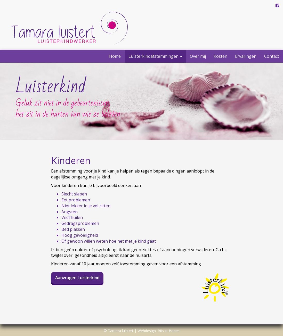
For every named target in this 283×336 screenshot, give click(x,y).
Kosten (220, 56)
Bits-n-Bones (169, 330)
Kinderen (71, 160)
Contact (271, 56)
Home (115, 56)
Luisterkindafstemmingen (155, 56)
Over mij (198, 56)
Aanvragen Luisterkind (77, 278)
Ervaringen (245, 56)
